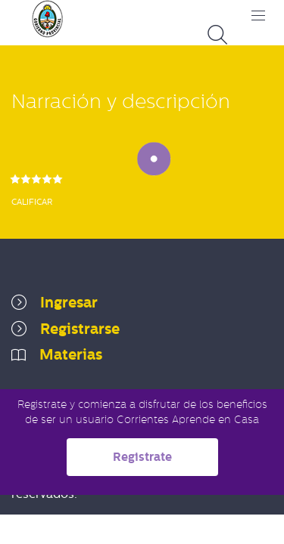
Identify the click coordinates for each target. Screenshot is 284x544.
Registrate (142, 457)
